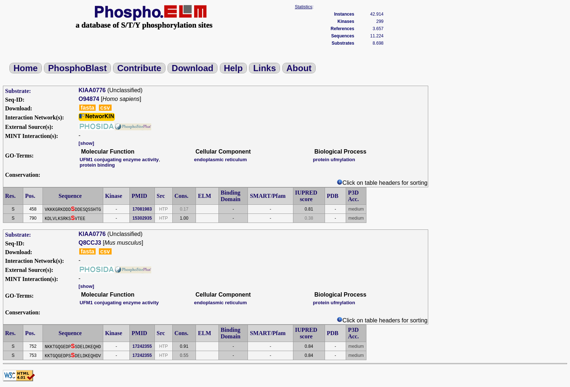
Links (264, 68)
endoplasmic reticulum (220, 159)
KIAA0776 (92, 90)
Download (192, 68)
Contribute (139, 68)
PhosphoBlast (77, 68)
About (299, 68)
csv (105, 108)
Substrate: (18, 91)
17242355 (142, 346)
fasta (87, 108)
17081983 (142, 209)
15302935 (142, 218)
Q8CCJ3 (90, 243)
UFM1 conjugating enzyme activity (119, 159)
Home (25, 68)
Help (233, 68)
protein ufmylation (334, 159)
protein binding (97, 165)
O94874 (89, 99)
